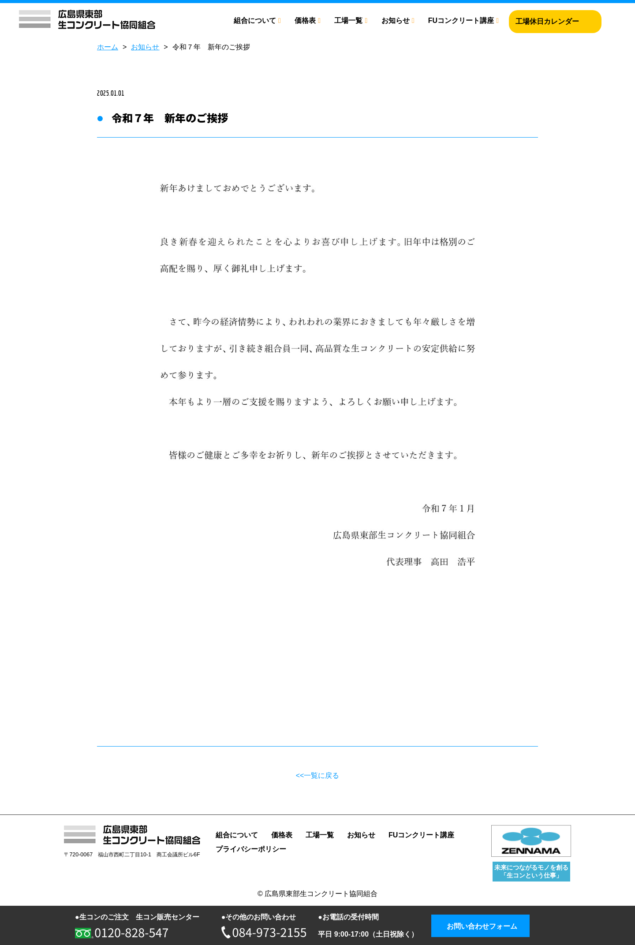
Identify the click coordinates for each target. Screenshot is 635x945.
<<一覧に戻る (318, 775)
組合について (255, 20)
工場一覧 (348, 20)
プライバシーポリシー (251, 849)
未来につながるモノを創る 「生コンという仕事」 (531, 871)
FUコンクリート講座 (461, 20)
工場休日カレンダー (547, 21)
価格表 (305, 20)
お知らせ (395, 20)
